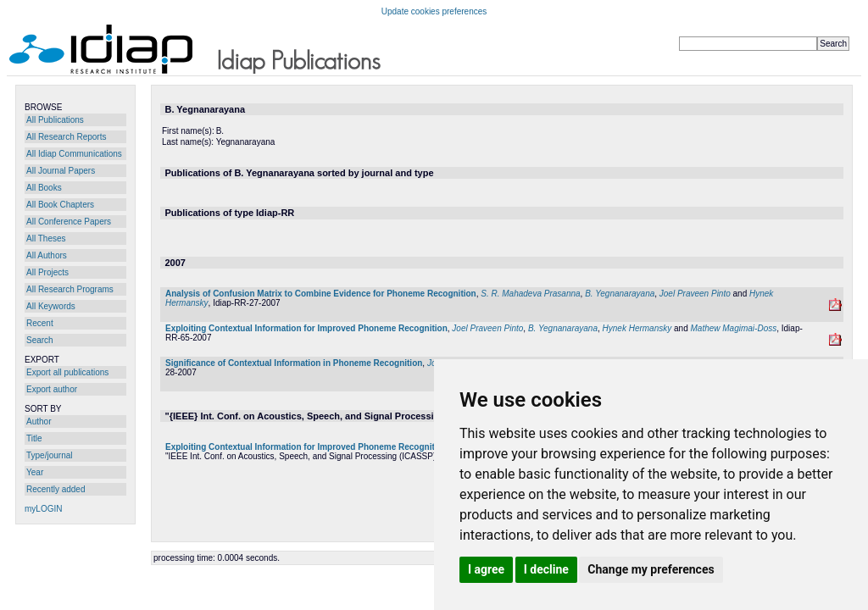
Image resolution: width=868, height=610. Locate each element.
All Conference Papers (68, 221)
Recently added (56, 489)
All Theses (46, 238)
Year (34, 472)
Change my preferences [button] (650, 569)
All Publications (55, 120)
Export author (51, 389)
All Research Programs (70, 289)
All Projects (47, 272)
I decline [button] (546, 569)
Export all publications (67, 372)
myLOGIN (43, 508)
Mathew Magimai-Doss (734, 328)
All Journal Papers (60, 170)
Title (34, 438)
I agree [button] (486, 569)
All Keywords (50, 306)
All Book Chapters (60, 204)
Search (39, 340)
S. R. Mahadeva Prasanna (530, 293)
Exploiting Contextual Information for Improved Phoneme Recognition (306, 328)
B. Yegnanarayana (619, 293)
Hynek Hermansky (637, 328)
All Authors (46, 255)
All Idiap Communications (74, 153)
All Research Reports (66, 136)
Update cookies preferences (434, 11)
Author (38, 421)
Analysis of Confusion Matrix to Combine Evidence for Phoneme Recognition (320, 293)
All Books (44, 187)
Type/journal (49, 455)
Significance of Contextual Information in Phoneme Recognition (293, 363)
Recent (39, 323)
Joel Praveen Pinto (695, 293)
